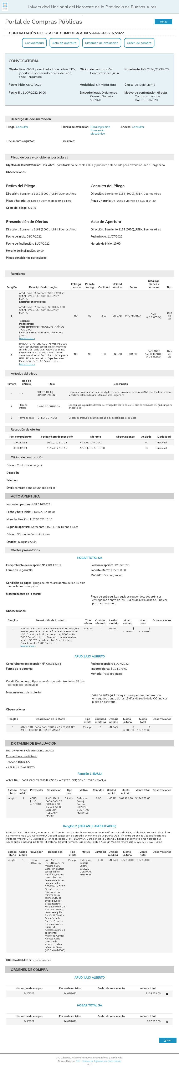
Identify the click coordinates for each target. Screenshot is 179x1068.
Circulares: (68, 141)
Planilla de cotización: (75, 127)
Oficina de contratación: (96, 69)
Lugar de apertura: (18, 526)
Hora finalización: (17, 519)
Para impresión (100, 127)
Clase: (128, 85)
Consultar (22, 127)
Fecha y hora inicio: (18, 512)
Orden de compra (139, 43)
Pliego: (10, 127)
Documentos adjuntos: (20, 141)
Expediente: (132, 69)
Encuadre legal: (90, 92)
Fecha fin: (15, 92)
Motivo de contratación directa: (145, 92)
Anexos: (126, 127)
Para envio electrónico (98, 132)
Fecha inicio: (17, 85)
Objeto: (14, 69)
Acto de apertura (64, 43)
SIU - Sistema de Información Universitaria (98, 1061)
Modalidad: (87, 85)
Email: (10, 487)
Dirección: (12, 472)
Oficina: (11, 465)
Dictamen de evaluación (101, 43)
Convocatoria (34, 43)
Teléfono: (12, 480)
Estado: (11, 541)
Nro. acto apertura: (18, 504)
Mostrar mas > (27, 338)
